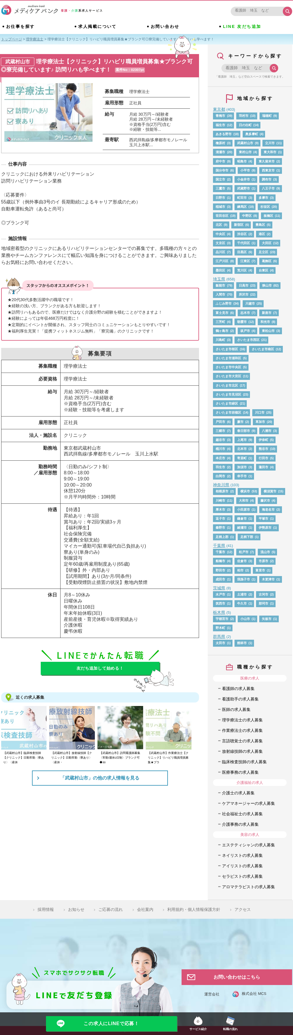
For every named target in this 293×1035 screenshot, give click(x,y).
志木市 (245, 312)
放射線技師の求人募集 (242, 751)
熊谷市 (263, 449)
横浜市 (245, 491)
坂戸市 (245, 331)
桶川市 (220, 449)
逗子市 (220, 518)
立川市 (270, 143)
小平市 (245, 170)
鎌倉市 (242, 518)
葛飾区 (266, 261)
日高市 (243, 285)
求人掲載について (97, 26)
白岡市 (220, 476)
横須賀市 (270, 491)
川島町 (220, 340)
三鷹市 (220, 188)
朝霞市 (242, 321)
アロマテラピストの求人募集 (248, 886)
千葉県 (219, 545)
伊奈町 (263, 439)
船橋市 (220, 561)
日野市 (220, 197)
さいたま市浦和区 (228, 358)
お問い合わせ (165, 26)
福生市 (220, 125)
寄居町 (242, 458)
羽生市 (220, 467)
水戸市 (220, 594)
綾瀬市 (242, 527)
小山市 (245, 619)
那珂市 (263, 603)
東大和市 (270, 152)
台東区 (263, 270)
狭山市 (267, 285)
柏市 (240, 570)
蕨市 (240, 421)
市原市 (263, 561)
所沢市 (243, 294)
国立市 (220, 179)
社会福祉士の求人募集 (242, 813)
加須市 (242, 467)
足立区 (263, 252)
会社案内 (145, 909)
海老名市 (268, 509)
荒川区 (242, 270)
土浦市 (242, 594)
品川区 (220, 252)
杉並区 (265, 206)
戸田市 (220, 421)
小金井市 (243, 179)
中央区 (220, 234)
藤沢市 (265, 500)
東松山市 (268, 331)
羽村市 (243, 115)
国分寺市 (222, 170)
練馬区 (242, 206)
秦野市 (220, 527)
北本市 (242, 449)
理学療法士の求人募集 (242, 720)
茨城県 (219, 588)
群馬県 (219, 636)
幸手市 (242, 476)
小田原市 (243, 509)
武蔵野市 (243, 188)
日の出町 (245, 125)
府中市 (220, 161)
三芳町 (220, 321)
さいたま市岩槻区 (228, 412)
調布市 (266, 179)
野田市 (220, 570)
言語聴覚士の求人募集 (242, 741)
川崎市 (220, 500)
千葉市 (220, 552)
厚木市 (220, 509)
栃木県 (219, 612)
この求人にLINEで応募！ (111, 1023)
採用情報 (46, 909)
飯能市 (220, 285)
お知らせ (76, 909)
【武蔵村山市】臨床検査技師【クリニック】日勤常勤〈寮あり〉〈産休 (23, 757)
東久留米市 (267, 161)
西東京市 (268, 170)
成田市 (220, 579)
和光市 (265, 321)
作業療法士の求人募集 (242, 730)
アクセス (243, 909)
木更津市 (268, 579)
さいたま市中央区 (228, 367)
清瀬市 (220, 152)
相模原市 (222, 491)
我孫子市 (243, 579)
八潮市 (266, 430)
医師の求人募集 (236, 709)
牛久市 (242, 603)
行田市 (263, 458)
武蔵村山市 (245, 143)
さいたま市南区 (263, 349)
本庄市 (220, 458)
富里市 (260, 570)
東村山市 (245, 152)
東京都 (219, 109)
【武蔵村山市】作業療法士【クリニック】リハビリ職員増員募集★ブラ (168, 757)
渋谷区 (242, 234)
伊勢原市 (265, 527)
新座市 (266, 312)
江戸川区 (222, 261)
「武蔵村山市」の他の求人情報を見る (99, 777)
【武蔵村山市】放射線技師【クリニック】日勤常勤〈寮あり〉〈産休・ (71, 757)
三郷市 (220, 430)
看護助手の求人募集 (240, 699)
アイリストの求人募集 (242, 866)
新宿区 (239, 224)
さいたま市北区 (227, 385)
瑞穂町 (267, 115)
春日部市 (243, 430)
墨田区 (220, 270)
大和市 (243, 500)
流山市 (265, 552)
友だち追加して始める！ (100, 668)
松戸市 (243, 552)
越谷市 (220, 439)
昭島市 (242, 161)
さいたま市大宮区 (228, 376)
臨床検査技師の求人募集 (244, 761)
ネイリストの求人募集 (242, 855)
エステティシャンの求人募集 (248, 845)
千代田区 (243, 243)
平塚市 (263, 518)
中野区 (247, 215)
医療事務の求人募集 (240, 772)
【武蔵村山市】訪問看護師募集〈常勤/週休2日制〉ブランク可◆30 (120, 757)
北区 (219, 224)
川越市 (250, 303)
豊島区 (260, 224)
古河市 (263, 594)
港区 (262, 234)
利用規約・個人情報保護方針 (193, 909)
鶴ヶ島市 (222, 331)
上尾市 (242, 439)
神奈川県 (221, 484)
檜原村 (220, 143)
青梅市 (220, 115)
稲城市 (220, 206)
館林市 (242, 643)
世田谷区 (222, 215)
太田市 (220, 643)
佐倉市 (242, 561)
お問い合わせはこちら (237, 977)
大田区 (266, 243)
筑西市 (220, 603)
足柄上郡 (222, 537)
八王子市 (268, 188)
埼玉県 (219, 279)
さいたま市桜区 (227, 349)
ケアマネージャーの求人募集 (248, 803)
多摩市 (263, 197)
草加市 (260, 421)
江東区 (245, 261)
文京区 (220, 243)
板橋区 (268, 215)
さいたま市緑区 (227, 403)
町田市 (242, 197)
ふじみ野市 (224, 303)
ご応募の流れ (110, 909)
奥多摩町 (251, 134)
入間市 (220, 294)
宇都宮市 (222, 619)
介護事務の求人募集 (240, 824)
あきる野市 (224, 134)
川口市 (259, 412)
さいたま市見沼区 (228, 394)
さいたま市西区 (248, 340)
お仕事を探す (20, 26)
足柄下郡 (246, 537)
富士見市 (222, 312)
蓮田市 (263, 467)
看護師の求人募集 (238, 688)
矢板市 (266, 619)
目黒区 (242, 252)
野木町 (220, 628)
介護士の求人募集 (238, 793)
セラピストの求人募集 (242, 876)
